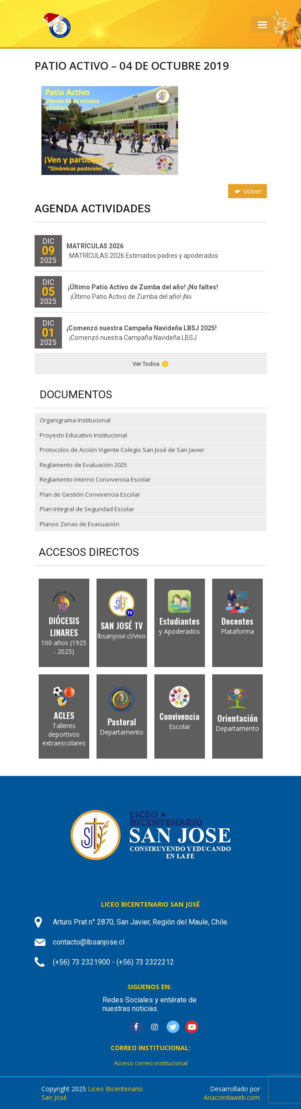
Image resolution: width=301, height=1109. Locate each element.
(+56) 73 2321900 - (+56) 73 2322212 (113, 962)
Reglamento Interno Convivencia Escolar (95, 479)
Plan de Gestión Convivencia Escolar (90, 494)
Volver (247, 191)
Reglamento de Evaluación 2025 (83, 465)
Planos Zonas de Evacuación (79, 524)
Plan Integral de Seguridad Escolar (87, 509)
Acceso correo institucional (151, 1063)
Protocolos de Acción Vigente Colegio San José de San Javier (122, 450)
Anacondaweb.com (232, 1097)
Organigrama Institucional (75, 420)
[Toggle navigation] (262, 24)
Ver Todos (150, 363)
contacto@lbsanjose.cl (88, 942)
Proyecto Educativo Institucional (83, 435)
